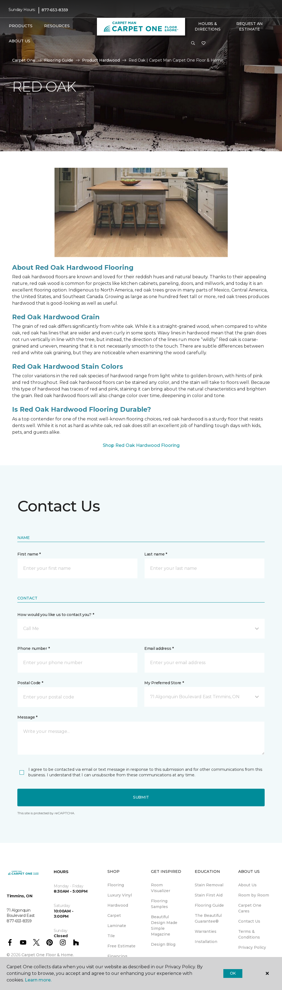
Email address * (159, 648)
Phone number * (33, 648)
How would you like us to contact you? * (55, 615)
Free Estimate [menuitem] (121, 946)
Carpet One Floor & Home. (47, 954)
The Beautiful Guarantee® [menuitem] (208, 918)
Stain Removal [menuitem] (209, 884)
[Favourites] (203, 43)
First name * (29, 554)
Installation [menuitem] (206, 941)
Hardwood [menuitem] (117, 905)
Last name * (155, 554)
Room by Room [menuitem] (253, 895)
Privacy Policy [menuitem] (252, 947)
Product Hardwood (101, 60)
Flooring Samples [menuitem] (159, 903)
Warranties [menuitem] (205, 931)
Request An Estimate (249, 26)
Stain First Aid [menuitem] (209, 895)
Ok (233, 973)
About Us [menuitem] (247, 884)
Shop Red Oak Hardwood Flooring (141, 445)
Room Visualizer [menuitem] (160, 887)
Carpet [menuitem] (114, 915)
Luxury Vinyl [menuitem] (119, 895)
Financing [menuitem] (117, 956)
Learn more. (38, 980)
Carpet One (23, 60)
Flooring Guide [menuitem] (209, 905)
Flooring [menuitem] (115, 884)
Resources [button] (57, 25)
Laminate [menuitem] (116, 925)
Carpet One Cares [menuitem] (249, 908)
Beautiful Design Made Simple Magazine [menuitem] (164, 925)
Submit (141, 797)
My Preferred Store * (164, 683)
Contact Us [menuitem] (249, 921)
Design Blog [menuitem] (163, 944)
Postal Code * (30, 683)
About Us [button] (19, 40)
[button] (193, 43)
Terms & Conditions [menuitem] (249, 934)
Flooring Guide (58, 60)
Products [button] (20, 25)
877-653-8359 (55, 9)
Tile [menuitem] (111, 935)
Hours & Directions (207, 26)
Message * (27, 717)
